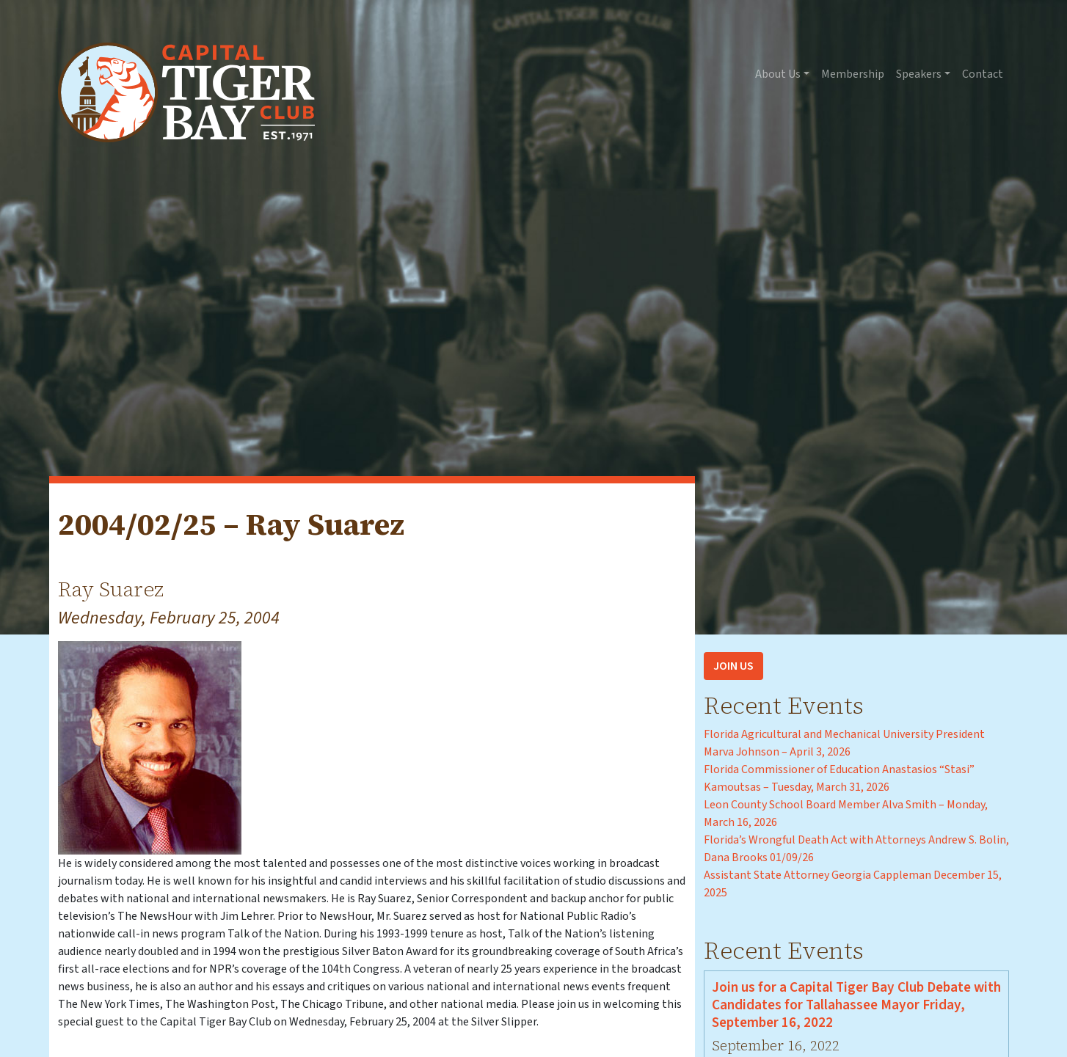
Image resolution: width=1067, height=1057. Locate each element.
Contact (982, 74)
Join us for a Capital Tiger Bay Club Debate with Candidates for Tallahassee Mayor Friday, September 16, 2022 (856, 1005)
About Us (778, 74)
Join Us (733, 666)
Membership (852, 74)
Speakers (919, 74)
